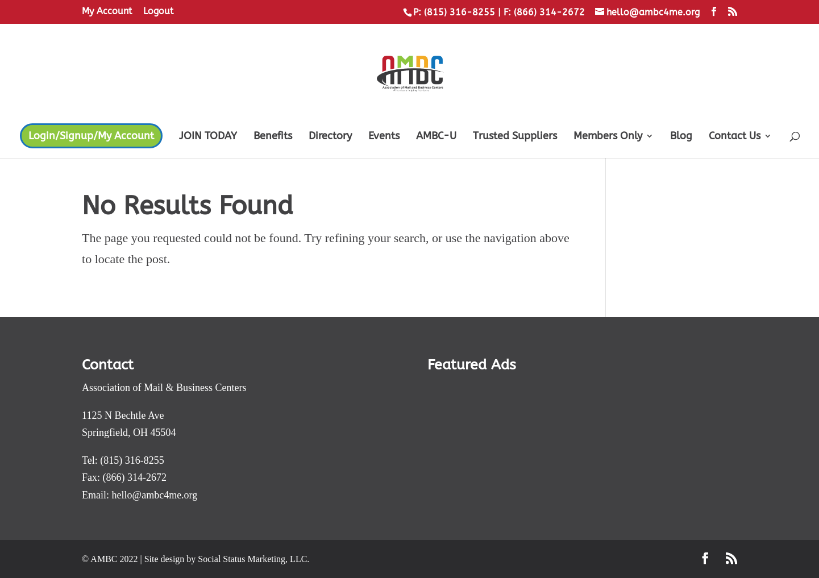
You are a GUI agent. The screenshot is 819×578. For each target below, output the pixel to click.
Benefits (272, 137)
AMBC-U (436, 137)
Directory (330, 137)
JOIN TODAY (208, 137)
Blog (681, 137)
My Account (107, 11)
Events (384, 137)
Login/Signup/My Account (91, 136)
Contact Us (734, 137)
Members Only (607, 137)
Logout (158, 11)
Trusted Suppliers (515, 137)
